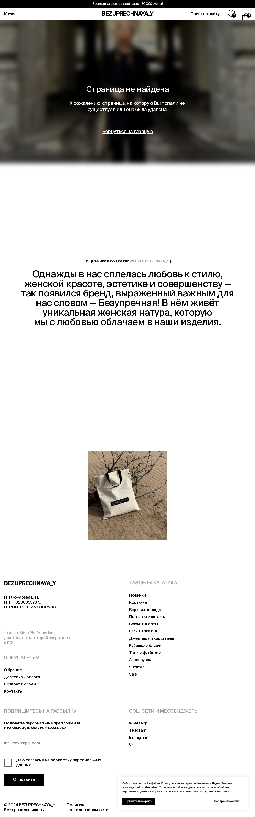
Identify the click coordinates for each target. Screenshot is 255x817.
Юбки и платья (143, 631)
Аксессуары (140, 660)
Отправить (24, 780)
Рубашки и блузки (145, 646)
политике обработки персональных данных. (205, 791)
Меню (9, 14)
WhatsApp (138, 723)
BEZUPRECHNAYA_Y (127, 14)
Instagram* (138, 738)
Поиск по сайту (204, 14)
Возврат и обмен (20, 684)
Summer (136, 667)
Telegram (137, 730)
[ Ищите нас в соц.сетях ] (127, 261)
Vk (131, 745)
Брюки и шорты (143, 624)
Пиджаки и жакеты (147, 617)
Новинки (137, 595)
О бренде (13, 670)
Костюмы (138, 603)
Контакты (13, 691)
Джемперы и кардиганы (151, 639)
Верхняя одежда (145, 610)
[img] (43, 496)
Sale (133, 674)
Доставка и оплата (22, 677)
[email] (60, 744)
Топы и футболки (145, 653)
